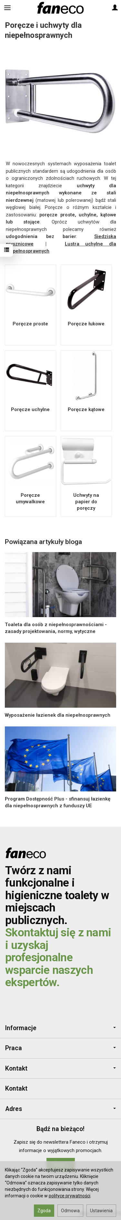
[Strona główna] (60, 8)
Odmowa (70, 1210)
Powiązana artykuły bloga (43, 542)
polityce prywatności (69, 1195)
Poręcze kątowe (86, 409)
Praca (60, 1048)
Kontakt (60, 1068)
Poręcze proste (30, 324)
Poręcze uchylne (30, 409)
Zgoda (44, 1210)
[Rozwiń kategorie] (7, 8)
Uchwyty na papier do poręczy (86, 501)
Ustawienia (101, 1210)
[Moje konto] (115, 8)
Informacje (60, 1028)
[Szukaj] (23, 8)
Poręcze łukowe (86, 324)
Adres (60, 1109)
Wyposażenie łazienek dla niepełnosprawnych (57, 715)
